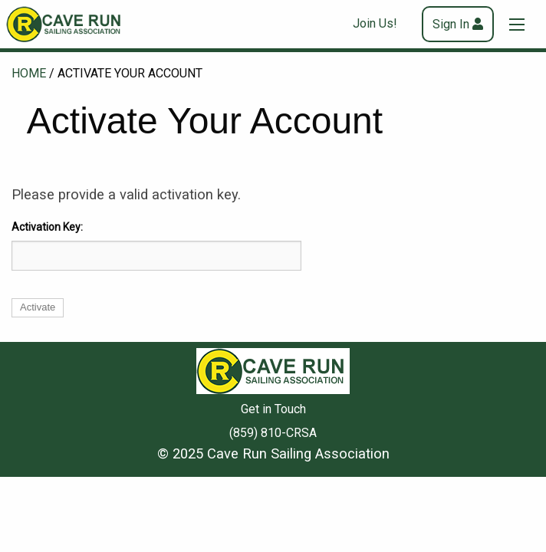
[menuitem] (381, 23)
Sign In (451, 24)
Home (29, 73)
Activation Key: (47, 227)
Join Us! (375, 23)
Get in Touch (273, 409)
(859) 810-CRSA (273, 433)
